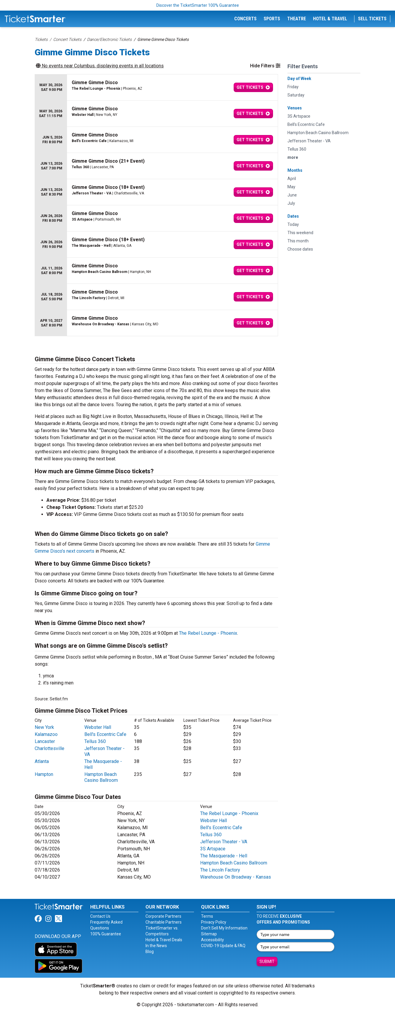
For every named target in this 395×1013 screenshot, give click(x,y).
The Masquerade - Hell (223, 856)
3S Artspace (212, 849)
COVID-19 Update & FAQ (223, 945)
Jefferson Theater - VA (223, 841)
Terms (207, 916)
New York (44, 727)
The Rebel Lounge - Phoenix (208, 633)
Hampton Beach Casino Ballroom (101, 777)
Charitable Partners (163, 922)
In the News (156, 945)
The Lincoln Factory (220, 870)
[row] (156, 87)
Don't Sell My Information (224, 928)
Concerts (245, 18)
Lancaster (45, 741)
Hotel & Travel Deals (163, 939)
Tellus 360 (95, 741)
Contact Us (100, 916)
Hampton (44, 774)
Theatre (296, 18)
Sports (272, 18)
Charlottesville (49, 748)
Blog (149, 951)
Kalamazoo (46, 734)
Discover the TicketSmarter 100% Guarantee (197, 5)
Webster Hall (97, 727)
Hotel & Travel (330, 18)
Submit (267, 961)
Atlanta (42, 761)
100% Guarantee (105, 934)
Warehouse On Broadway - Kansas (235, 877)
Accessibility (212, 939)
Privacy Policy (213, 922)
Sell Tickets (372, 18)
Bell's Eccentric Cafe (105, 734)
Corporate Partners (163, 916)
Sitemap (209, 934)
